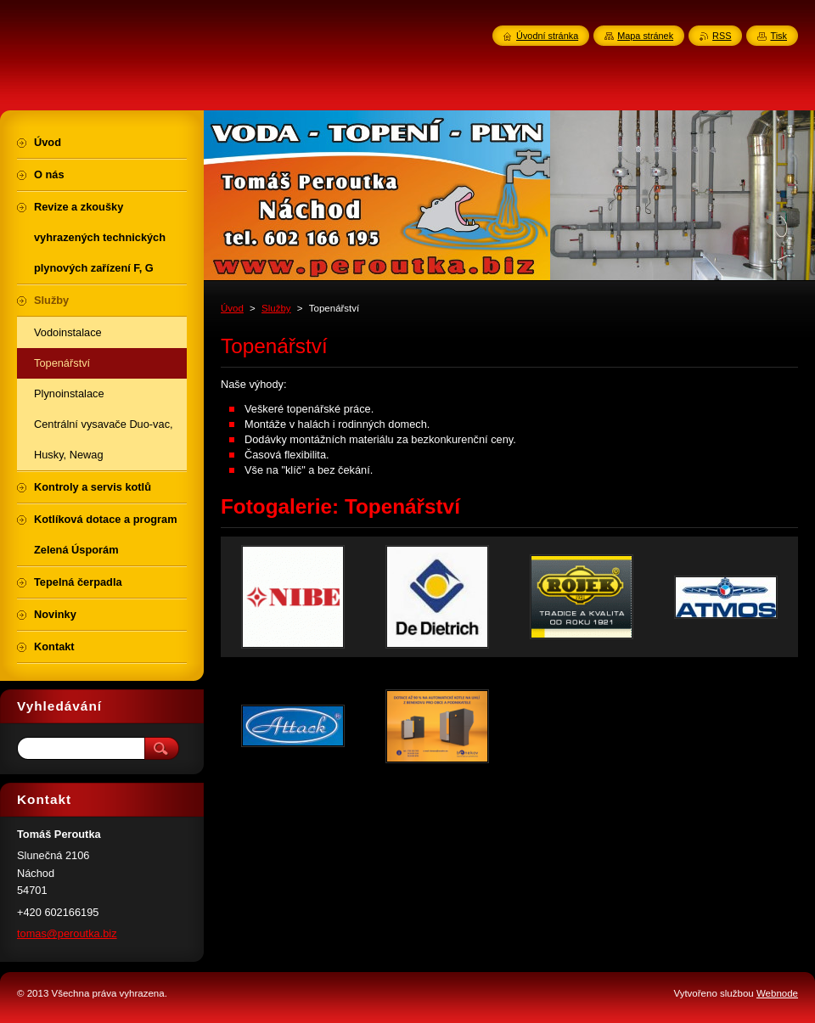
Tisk (778, 36)
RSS (721, 36)
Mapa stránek (645, 36)
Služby (276, 308)
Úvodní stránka (547, 36)
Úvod (232, 308)
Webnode (777, 993)
